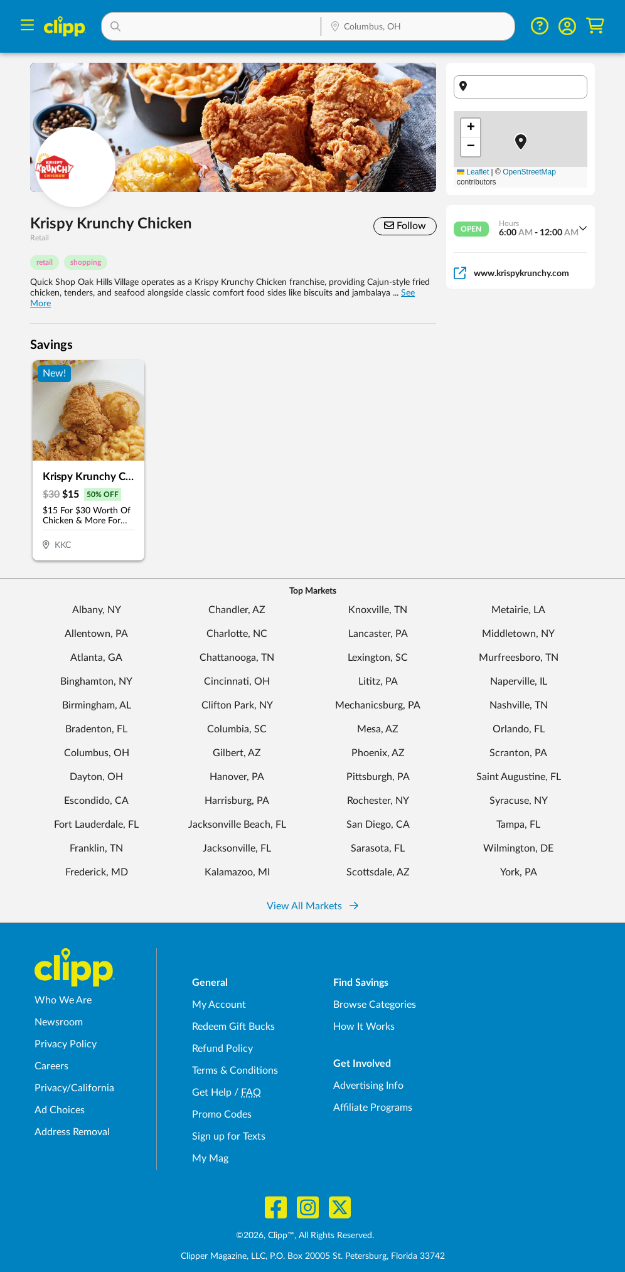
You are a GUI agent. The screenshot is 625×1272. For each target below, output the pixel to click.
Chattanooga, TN (237, 658)
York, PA (518, 872)
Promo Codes (222, 1114)
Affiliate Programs (372, 1108)
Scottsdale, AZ (378, 872)
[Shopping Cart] (595, 26)
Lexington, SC (378, 658)
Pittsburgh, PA (378, 777)
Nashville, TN (518, 705)
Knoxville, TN (377, 610)
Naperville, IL (518, 681)
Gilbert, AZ (237, 753)
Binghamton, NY (96, 681)
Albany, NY (96, 610)
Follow (405, 225)
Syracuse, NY (518, 801)
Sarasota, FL (378, 848)
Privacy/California (74, 1088)
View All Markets (312, 906)
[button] (211, 26)
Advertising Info (368, 1086)
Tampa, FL (518, 825)
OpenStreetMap (529, 172)
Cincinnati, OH (237, 681)
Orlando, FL (519, 729)
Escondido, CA (96, 801)
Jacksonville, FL (237, 848)
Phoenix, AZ (378, 753)
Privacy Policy (66, 1044)
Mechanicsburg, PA (377, 705)
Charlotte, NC (236, 634)
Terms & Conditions (235, 1071)
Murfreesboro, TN (518, 658)
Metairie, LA (518, 610)
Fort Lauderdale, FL (96, 825)
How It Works (364, 1027)
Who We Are (63, 1000)
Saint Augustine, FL (518, 777)
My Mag (210, 1158)
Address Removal (72, 1132)
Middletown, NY (518, 634)
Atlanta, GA (96, 658)
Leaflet (473, 172)
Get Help (212, 1093)
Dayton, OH (96, 777)
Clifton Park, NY (237, 705)
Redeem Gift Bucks (233, 1027)
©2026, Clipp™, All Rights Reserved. (305, 1235)
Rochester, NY (378, 801)
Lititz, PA (378, 681)
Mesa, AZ (377, 729)
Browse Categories (374, 1005)
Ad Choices (60, 1110)
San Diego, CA (378, 825)
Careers (51, 1066)
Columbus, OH (96, 753)
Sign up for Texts (228, 1136)
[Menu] (27, 27)
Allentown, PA (96, 634)
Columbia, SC (237, 729)
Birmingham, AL (96, 705)
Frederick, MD (96, 872)
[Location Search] (418, 27)
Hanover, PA (237, 777)
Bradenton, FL (96, 729)
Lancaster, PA (378, 634)
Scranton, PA (518, 753)
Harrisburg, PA (237, 801)
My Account (219, 1005)
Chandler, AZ (236, 610)
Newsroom (59, 1022)
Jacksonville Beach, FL (237, 825)
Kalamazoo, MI (237, 872)
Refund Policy (222, 1049)
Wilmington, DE (518, 848)
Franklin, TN (96, 848)
